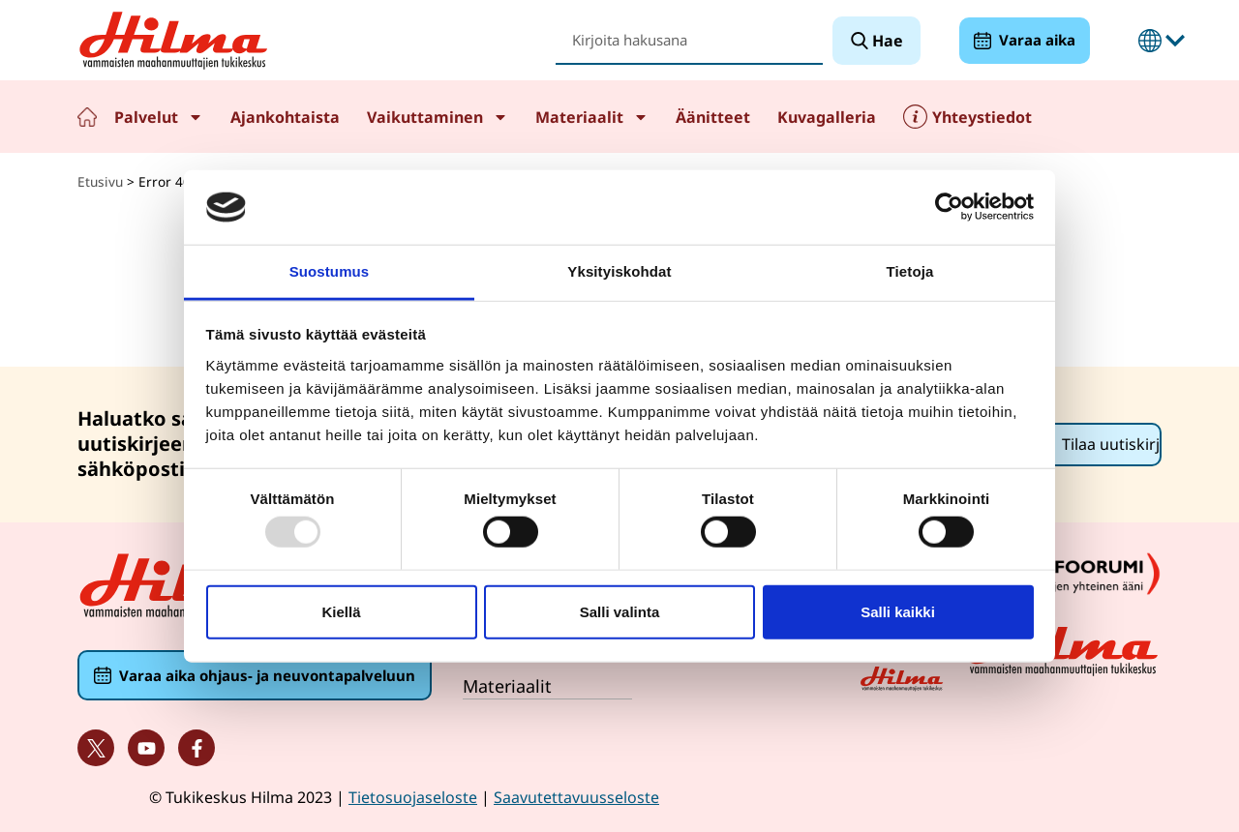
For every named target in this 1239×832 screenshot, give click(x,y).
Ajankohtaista (285, 117)
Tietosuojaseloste (412, 797)
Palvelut (158, 117)
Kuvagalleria (826, 117)
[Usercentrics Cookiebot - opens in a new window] (949, 207)
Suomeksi (1150, 40)
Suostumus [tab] (329, 271)
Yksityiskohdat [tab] (619, 271)
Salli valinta (620, 611)
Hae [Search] (885, 40)
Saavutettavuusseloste (576, 797)
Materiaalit (592, 117)
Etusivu (87, 116)
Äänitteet (713, 117)
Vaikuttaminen (437, 117)
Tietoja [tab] (910, 271)
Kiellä (340, 611)
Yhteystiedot (982, 117)
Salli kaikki (898, 611)
